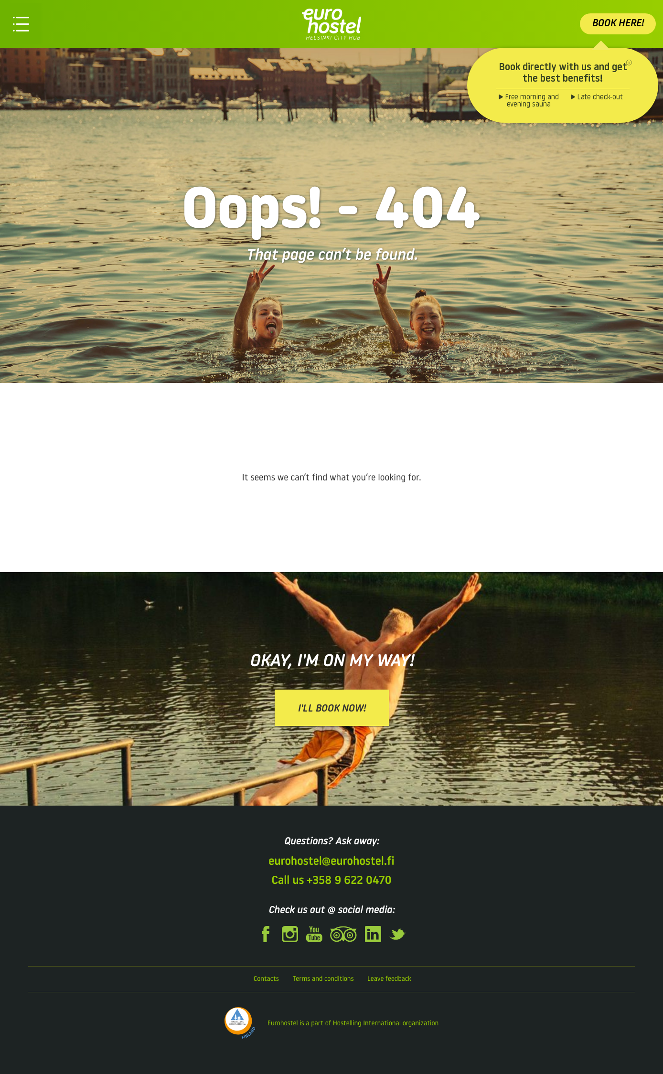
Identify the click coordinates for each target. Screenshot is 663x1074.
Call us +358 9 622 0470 (331, 881)
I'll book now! (332, 709)
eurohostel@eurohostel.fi (331, 862)
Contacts (266, 979)
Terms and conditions (322, 979)
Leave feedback (389, 979)
